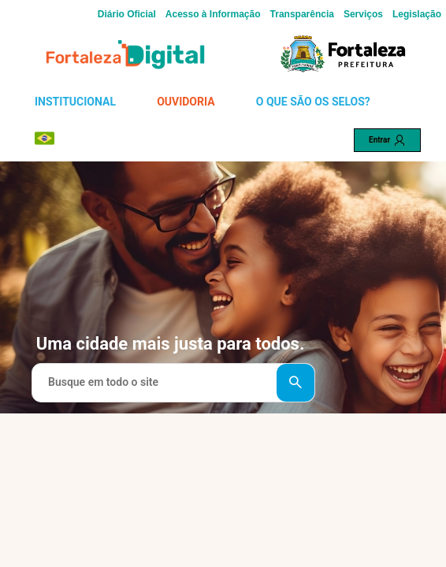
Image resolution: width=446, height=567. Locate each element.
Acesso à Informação (213, 14)
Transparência (302, 14)
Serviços (363, 14)
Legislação (416, 14)
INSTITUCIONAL (75, 101)
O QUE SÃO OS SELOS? (313, 101)
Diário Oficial (127, 14)
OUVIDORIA (185, 101)
